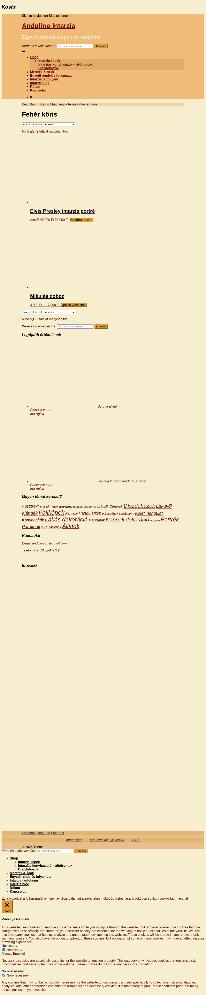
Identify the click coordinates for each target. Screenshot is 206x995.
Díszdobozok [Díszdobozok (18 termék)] (139, 506)
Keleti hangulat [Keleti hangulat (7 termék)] (149, 513)
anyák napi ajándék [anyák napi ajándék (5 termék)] (55, 506)
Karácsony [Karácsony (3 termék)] (126, 513)
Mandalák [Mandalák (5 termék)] (97, 520)
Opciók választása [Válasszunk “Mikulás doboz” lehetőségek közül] (74, 305)
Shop (34, 57)
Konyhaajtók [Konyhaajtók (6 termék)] (33, 520)
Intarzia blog (39, 83)
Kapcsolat (38, 90)
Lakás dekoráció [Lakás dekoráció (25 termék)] (66, 519)
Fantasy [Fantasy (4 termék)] (71, 513)
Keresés (101, 46)
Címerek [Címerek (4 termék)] (116, 506)
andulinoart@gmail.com (49, 543)
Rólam (35, 86)
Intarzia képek (49, 60)
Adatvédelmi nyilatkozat (107, 840)
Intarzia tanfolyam (44, 79)
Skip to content (59, 15)
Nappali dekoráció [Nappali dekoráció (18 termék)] (127, 520)
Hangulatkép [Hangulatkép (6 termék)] (90, 513)
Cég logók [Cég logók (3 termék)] (101, 506)
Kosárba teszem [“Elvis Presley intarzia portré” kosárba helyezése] (81, 220)
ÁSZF (135, 840)
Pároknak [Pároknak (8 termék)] (31, 526)
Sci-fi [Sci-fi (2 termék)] (44, 527)
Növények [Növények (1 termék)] (155, 520)
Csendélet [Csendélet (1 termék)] (88, 507)
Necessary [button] (9, 946)
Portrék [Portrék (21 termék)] (170, 519)
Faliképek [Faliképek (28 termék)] (51, 512)
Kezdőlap (29, 104)
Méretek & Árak (42, 72)
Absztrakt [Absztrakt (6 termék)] (30, 506)
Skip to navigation (35, 15)
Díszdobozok (48, 68)
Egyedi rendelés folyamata (51, 75)
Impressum (74, 840)
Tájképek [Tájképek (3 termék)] (54, 527)
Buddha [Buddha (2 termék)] (78, 506)
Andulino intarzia (48, 25)
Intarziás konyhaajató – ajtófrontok (65, 64)
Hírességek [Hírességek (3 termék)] (110, 513)
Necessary (14, 950)
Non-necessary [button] (13, 971)
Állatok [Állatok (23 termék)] (70, 526)
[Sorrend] (48, 124)
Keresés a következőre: (39, 46)
